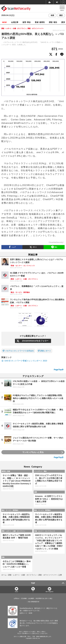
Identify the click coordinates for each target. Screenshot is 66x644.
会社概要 (31, 598)
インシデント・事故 (40, 471)
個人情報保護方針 (33, 601)
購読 (61, 15)
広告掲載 (24, 598)
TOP (33, 583)
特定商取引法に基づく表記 (44, 598)
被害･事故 (26, 22)
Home (16, 591)
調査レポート (45, 351)
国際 (35, 492)
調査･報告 (53, 22)
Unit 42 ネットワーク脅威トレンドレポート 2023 (25, 361)
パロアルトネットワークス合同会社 (19, 351)
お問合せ (16, 598)
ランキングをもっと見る (33, 452)
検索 (52, 15)
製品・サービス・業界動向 (10, 510)
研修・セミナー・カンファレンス (44, 531)
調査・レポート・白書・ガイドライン (13, 531)
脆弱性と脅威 (6, 471)
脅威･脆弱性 (40, 22)
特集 (3, 557)
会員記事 (14, 22)
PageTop (58, 369)
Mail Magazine (49, 591)
